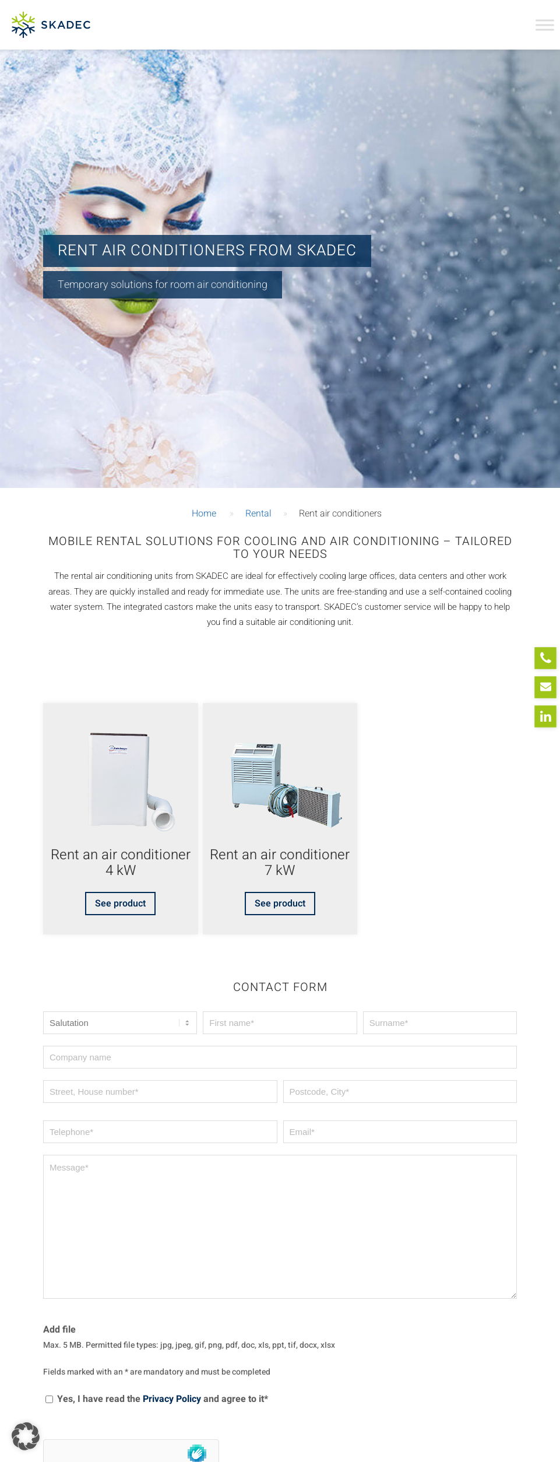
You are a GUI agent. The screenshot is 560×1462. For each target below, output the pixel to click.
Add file (59, 1330)
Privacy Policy (172, 1399)
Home (204, 514)
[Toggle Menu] (545, 24)
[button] (25, 1436)
